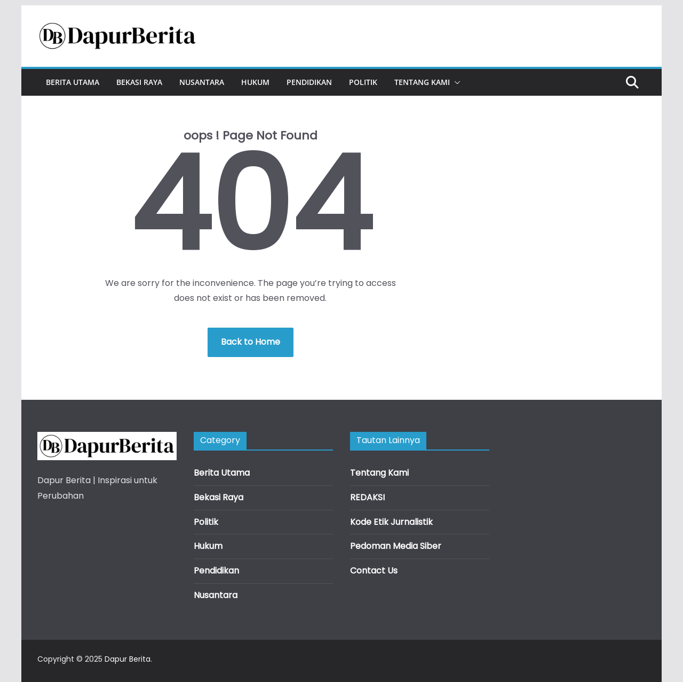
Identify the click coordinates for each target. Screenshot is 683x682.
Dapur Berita (127, 659)
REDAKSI (367, 497)
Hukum (255, 82)
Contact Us (374, 570)
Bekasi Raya (139, 82)
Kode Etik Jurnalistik (391, 522)
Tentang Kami (422, 82)
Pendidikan (309, 82)
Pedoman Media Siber (395, 546)
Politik (363, 82)
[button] (455, 82)
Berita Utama (72, 82)
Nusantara (201, 82)
